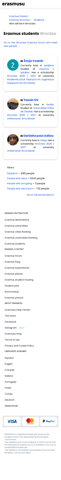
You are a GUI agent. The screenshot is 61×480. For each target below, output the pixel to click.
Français (9, 370)
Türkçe (9, 394)
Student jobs (12, 285)
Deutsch (9, 400)
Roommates (12, 291)
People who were (17, 178)
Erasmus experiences (17, 267)
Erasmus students (15, 243)
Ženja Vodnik (33, 61)
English (9, 364)
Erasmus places (14, 273)
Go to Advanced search (40, 195)
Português (10, 382)
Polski (8, 388)
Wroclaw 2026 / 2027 (21, 76)
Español (9, 358)
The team (10, 315)
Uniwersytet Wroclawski (21, 118)
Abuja (43, 140)
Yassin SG (31, 100)
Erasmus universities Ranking (21, 237)
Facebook (10, 321)
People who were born (20, 188)
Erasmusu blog (13, 333)
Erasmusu (13, 4)
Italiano (9, 376)
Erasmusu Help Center (17, 309)
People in (12, 173)
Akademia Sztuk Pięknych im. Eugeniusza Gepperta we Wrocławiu (30, 81)
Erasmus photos (14, 297)
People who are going (19, 183)
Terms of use (12, 339)
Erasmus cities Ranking (18, 231)
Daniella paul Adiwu (39, 136)
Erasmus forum (13, 256)
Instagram (11, 327)
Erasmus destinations (17, 219)
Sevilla (50, 104)
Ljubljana (49, 65)
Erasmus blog (12, 261)
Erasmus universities (16, 225)
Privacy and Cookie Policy (19, 345)
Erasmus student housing (19, 279)
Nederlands (11, 405)
